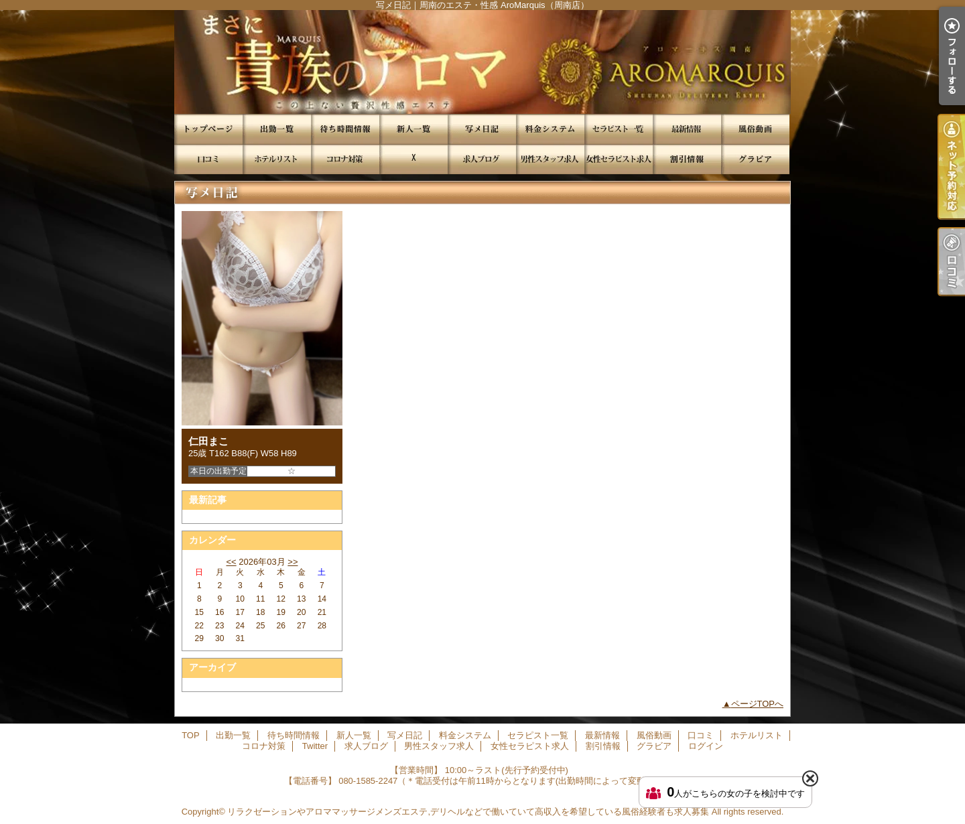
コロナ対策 (345, 159)
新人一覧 (413, 129)
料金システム (550, 129)
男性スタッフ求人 (550, 159)
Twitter (413, 159)
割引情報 (687, 159)
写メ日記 (482, 129)
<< (231, 562)
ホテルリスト (277, 159)
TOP (208, 129)
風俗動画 (755, 129)
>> (292, 562)
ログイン (705, 746)
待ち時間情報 (345, 129)
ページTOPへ (757, 704)
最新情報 (687, 129)
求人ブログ (482, 159)
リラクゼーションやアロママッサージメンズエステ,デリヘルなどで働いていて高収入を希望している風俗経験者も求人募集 (468, 812)
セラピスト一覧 (618, 129)
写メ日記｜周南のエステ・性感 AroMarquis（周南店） (482, 62)
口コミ (208, 159)
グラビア (755, 159)
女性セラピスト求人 (618, 159)
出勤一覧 (277, 129)
